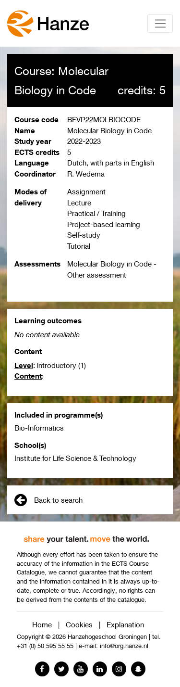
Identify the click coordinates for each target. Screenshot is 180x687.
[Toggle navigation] (160, 23)
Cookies (79, 624)
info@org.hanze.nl (124, 645)
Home (42, 624)
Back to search (48, 500)
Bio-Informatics (39, 427)
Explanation (125, 624)
